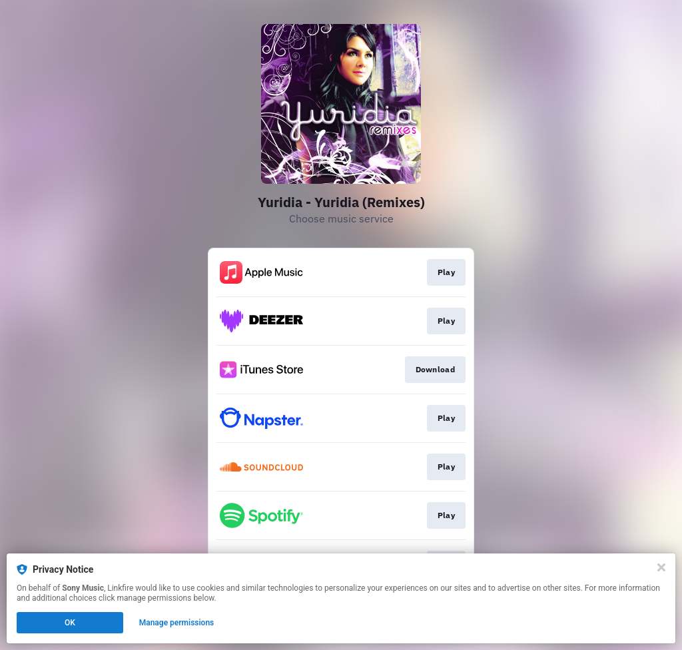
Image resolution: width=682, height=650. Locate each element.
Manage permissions (176, 622)
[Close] (661, 567)
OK (70, 622)
